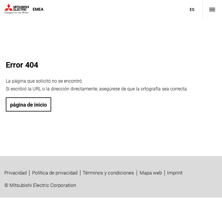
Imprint (174, 173)
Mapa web (151, 173)
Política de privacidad (54, 173)
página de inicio (28, 105)
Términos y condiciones (108, 173)
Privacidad (15, 173)
